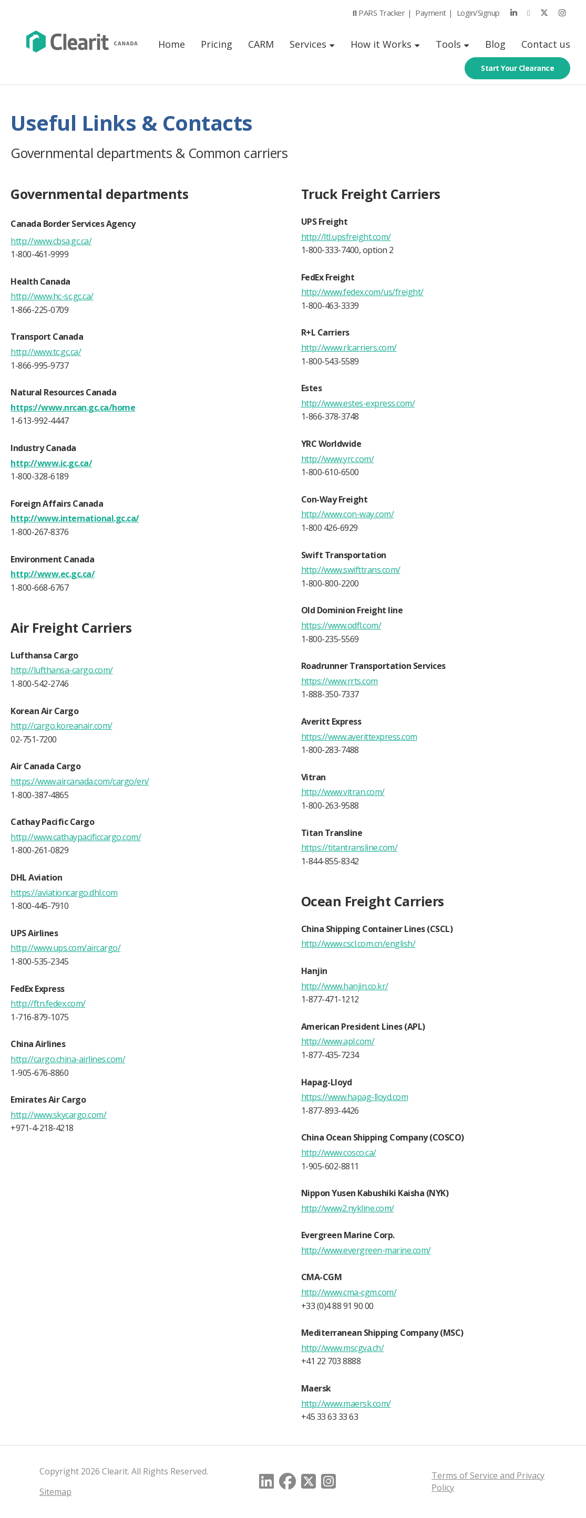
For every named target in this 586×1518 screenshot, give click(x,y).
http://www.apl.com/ (338, 1041)
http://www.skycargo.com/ (58, 1115)
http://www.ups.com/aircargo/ (65, 948)
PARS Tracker (376, 12)
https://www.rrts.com (339, 681)
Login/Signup (478, 12)
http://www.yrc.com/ (337, 459)
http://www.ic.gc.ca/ (51, 463)
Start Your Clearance (517, 68)
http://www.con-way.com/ (347, 514)
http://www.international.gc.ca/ (75, 518)
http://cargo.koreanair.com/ (61, 725)
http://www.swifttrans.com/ (350, 569)
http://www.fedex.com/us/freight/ (362, 292)
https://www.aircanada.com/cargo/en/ (80, 781)
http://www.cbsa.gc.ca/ (51, 241)
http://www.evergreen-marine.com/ (366, 1250)
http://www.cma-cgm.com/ (349, 1292)
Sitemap (55, 1492)
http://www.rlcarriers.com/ (349, 347)
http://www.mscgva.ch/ (342, 1348)
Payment (430, 12)
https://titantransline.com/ (349, 847)
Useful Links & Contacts (132, 122)
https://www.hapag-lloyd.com (354, 1097)
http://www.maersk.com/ (346, 1403)
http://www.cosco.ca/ (338, 1152)
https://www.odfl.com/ (341, 625)
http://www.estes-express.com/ (358, 403)
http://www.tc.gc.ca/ (46, 352)
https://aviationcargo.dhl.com (64, 892)
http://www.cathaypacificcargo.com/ (76, 837)
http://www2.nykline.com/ (347, 1208)
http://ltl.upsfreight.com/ (346, 237)
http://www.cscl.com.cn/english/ (358, 943)
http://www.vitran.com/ (343, 792)
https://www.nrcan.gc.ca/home (73, 407)
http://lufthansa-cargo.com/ (62, 670)
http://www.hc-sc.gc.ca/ (52, 296)
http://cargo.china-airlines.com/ (68, 1059)
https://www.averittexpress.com (359, 736)
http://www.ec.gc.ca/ (53, 574)
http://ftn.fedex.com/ (48, 1003)
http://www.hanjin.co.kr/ (344, 986)
